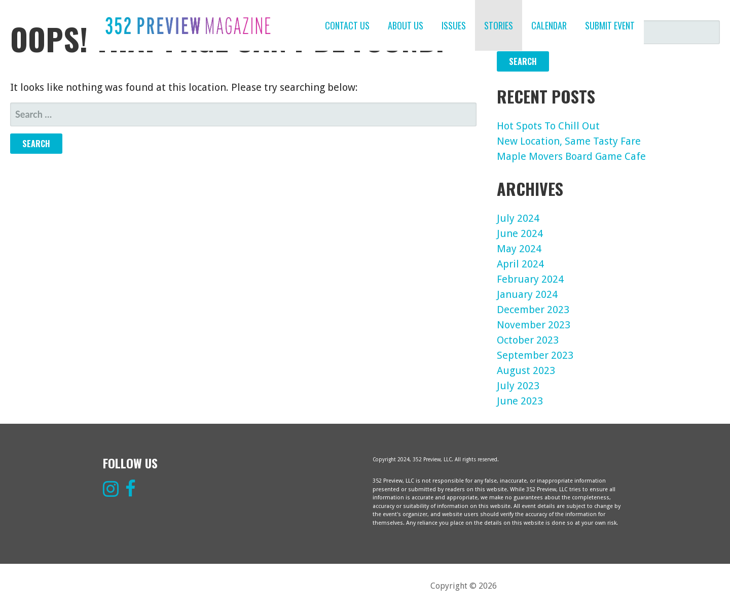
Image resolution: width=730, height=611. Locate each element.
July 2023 (518, 386)
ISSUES (454, 25)
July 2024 (518, 218)
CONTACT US (347, 25)
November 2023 (533, 325)
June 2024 (520, 233)
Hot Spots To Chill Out (548, 126)
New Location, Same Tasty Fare (569, 141)
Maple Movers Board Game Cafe (571, 156)
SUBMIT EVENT (610, 25)
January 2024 (527, 294)
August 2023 (526, 370)
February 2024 (530, 279)
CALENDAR (549, 25)
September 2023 (535, 355)
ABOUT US (405, 25)
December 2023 (533, 309)
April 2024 (520, 264)
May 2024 (519, 249)
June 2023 (520, 401)
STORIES (498, 25)
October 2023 (528, 340)
